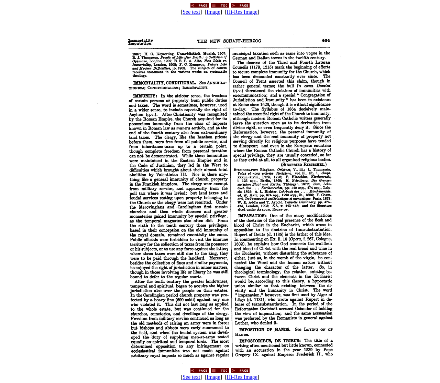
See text (191, 12)
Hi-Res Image (242, 12)
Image (213, 12)
